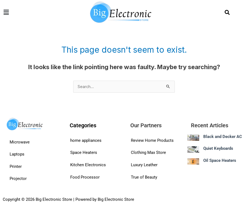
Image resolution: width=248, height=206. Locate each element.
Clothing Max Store (148, 152)
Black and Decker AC (222, 136)
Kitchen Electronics (88, 164)
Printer (16, 166)
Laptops (17, 154)
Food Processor (85, 177)
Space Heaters (83, 152)
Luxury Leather (144, 164)
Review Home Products (152, 140)
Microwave (20, 142)
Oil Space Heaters (219, 160)
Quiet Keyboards (218, 148)
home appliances (86, 140)
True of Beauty (144, 177)
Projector (18, 178)
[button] (43, 12)
